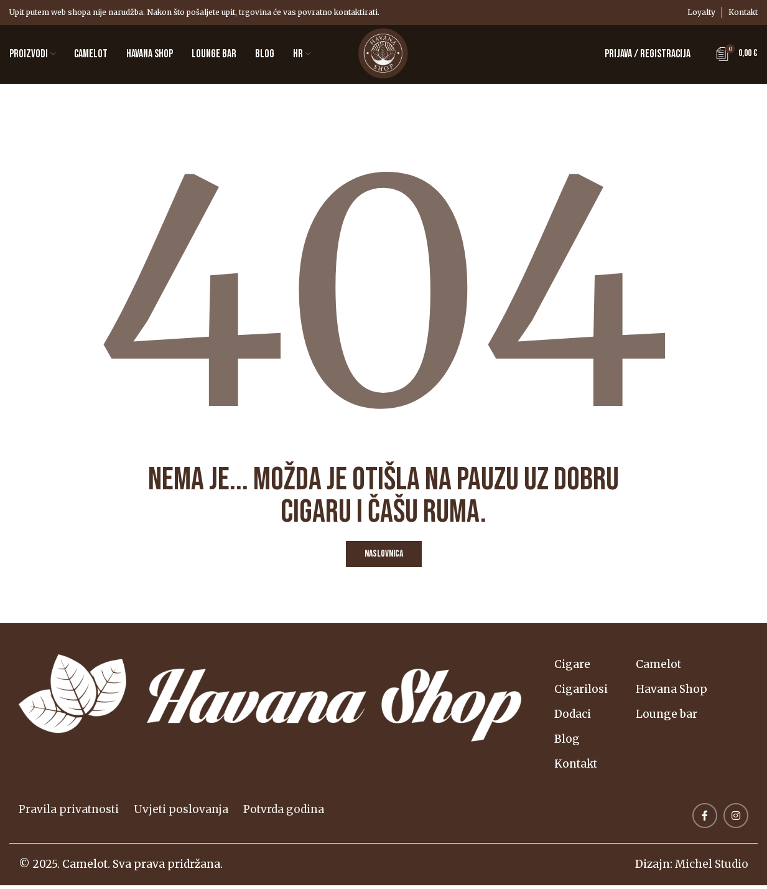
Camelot (661, 668)
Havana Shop (674, 693)
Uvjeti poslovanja (181, 813)
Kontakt (743, 12)
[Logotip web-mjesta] (384, 55)
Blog (567, 742)
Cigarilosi (581, 693)
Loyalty (701, 12)
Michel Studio (711, 868)
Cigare (573, 668)
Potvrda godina (283, 813)
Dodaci (573, 718)
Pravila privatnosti (69, 813)
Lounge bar (669, 718)
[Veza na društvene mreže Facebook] (704, 819)
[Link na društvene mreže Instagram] (735, 819)
